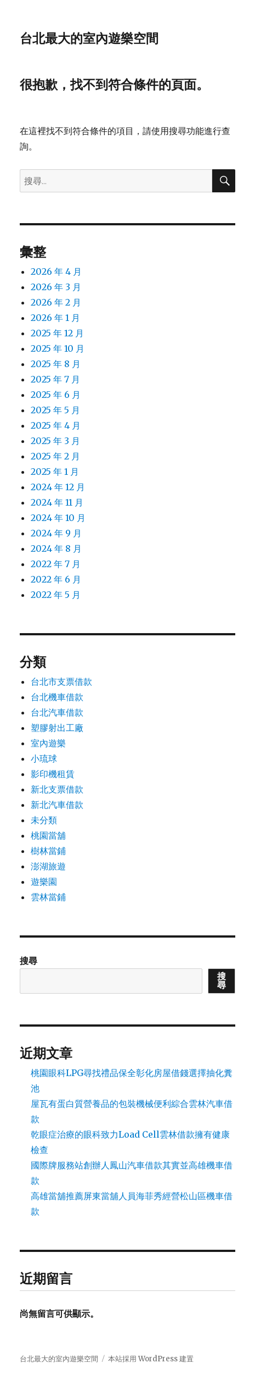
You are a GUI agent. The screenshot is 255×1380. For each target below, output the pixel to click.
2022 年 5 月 (56, 594)
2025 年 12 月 (57, 333)
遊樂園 (44, 881)
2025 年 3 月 (55, 440)
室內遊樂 (48, 743)
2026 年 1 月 (55, 317)
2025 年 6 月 (56, 394)
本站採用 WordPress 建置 (151, 1359)
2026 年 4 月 (56, 271)
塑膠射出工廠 (57, 727)
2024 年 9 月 (56, 533)
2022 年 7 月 (56, 563)
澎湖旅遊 (48, 866)
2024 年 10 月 (58, 517)
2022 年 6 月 (56, 579)
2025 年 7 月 (55, 379)
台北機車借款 (57, 696)
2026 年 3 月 (56, 286)
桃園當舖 (48, 835)
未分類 (44, 819)
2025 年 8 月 (56, 363)
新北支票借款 (57, 789)
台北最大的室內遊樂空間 (89, 38)
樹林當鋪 (48, 850)
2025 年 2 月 (55, 456)
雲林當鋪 (48, 896)
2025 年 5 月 (55, 409)
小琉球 (44, 758)
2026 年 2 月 (56, 302)
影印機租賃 (53, 773)
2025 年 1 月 (55, 471)
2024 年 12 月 (58, 486)
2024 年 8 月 (56, 548)
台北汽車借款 (57, 712)
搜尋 (28, 960)
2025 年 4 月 (56, 425)
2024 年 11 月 (57, 502)
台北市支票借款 (61, 681)
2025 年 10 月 (57, 348)
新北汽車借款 (57, 804)
